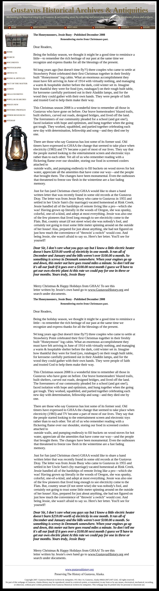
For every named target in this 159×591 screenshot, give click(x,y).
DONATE (145, 27)
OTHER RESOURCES (14, 115)
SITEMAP (9, 120)
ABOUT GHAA (70, 27)
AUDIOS (9, 89)
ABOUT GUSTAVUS (38, 27)
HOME (12, 27)
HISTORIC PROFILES (15, 110)
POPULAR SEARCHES (15, 99)
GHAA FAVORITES (13, 94)
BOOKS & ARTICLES (14, 78)
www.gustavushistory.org (79, 569)
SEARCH (9, 57)
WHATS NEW (11, 104)
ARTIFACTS (10, 73)
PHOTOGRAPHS (12, 68)
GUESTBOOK (98, 27)
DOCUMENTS (11, 62)
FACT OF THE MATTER (15, 83)
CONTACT (123, 27)
